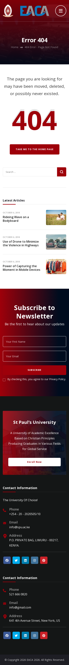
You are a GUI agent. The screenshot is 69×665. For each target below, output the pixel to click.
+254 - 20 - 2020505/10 (24, 514)
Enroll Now (34, 462)
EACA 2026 (33, 659)
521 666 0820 (18, 594)
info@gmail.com (20, 607)
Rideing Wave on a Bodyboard (16, 219)
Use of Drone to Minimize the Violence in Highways (21, 243)
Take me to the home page (35, 149)
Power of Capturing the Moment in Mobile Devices (21, 268)
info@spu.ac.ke (19, 527)
